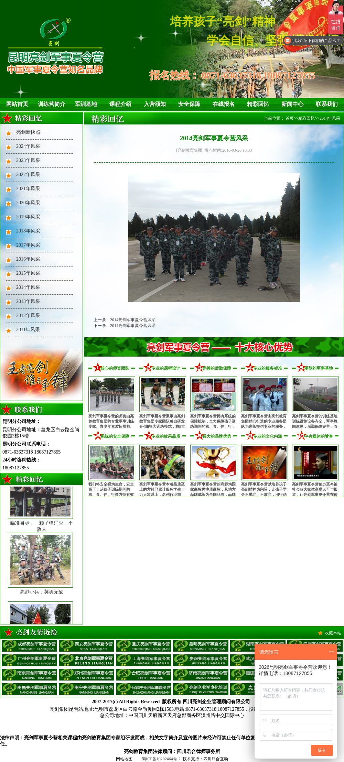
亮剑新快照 (28, 132)
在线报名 (224, 104)
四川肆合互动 (215, 758)
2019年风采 (28, 216)
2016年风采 (28, 259)
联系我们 (327, 104)
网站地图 (124, 758)
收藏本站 (333, 633)
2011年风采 (28, 329)
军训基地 (86, 104)
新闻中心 (292, 104)
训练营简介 (51, 104)
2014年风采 (28, 287)
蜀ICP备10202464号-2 (161, 758)
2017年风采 (28, 245)
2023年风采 (28, 160)
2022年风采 (28, 174)
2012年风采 (28, 315)
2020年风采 (28, 202)
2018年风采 (28, 230)
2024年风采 (28, 146)
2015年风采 (28, 273)
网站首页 (17, 104)
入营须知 (155, 104)
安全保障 (189, 104)
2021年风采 (28, 188)
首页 (290, 118)
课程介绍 (120, 104)
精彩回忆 (258, 104)
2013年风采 (28, 301)
